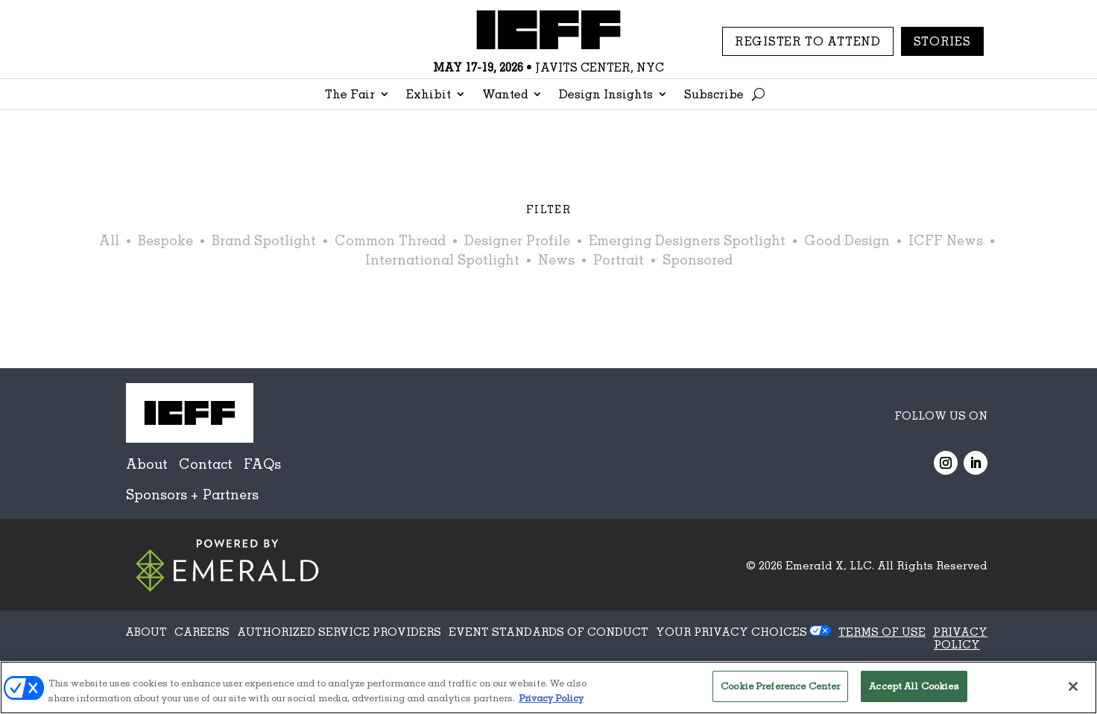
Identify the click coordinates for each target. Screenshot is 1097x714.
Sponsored (698, 259)
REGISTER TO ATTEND (808, 41)
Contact (206, 463)
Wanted (505, 95)
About (147, 463)
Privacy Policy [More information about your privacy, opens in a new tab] (551, 698)
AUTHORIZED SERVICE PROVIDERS (339, 631)
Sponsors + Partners (192, 494)
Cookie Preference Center (780, 686)
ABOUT (146, 631)
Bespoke (165, 240)
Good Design (847, 240)
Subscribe (714, 95)
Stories (942, 41)
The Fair (350, 95)
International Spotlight (442, 259)
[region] (548, 687)
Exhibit (428, 95)
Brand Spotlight (264, 240)
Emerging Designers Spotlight (687, 240)
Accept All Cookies (913, 686)
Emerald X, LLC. (829, 565)
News (556, 259)
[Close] (1073, 686)
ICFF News (945, 240)
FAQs (262, 463)
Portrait (618, 259)
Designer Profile (517, 240)
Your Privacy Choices (731, 631)
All (109, 240)
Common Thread (390, 240)
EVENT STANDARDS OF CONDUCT (548, 631)
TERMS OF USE (882, 631)
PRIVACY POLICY (960, 638)
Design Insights (606, 95)
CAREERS (202, 631)
